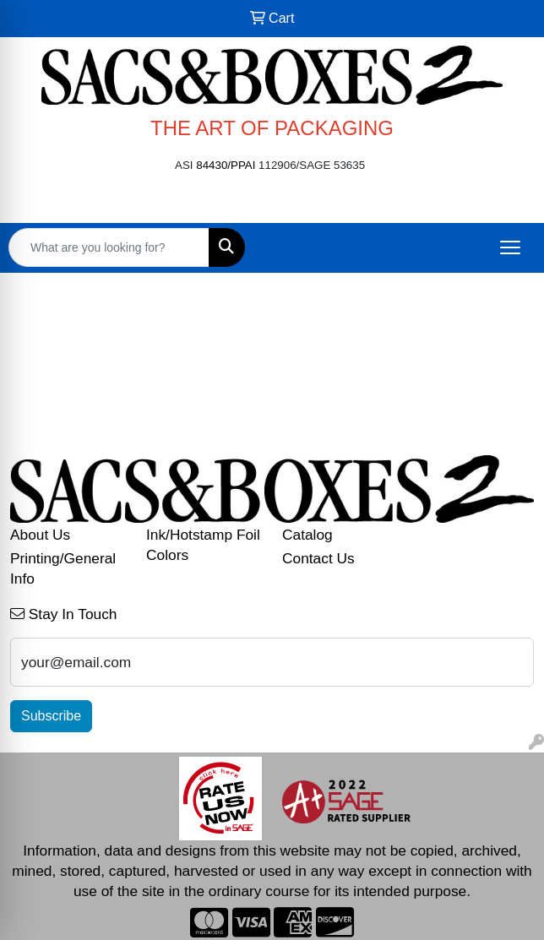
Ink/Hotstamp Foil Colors (203, 544)
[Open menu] (510, 247)
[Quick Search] (108, 247)
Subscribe (51, 716)
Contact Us (318, 558)
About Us (40, 534)
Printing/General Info (63, 568)
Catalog (307, 534)
